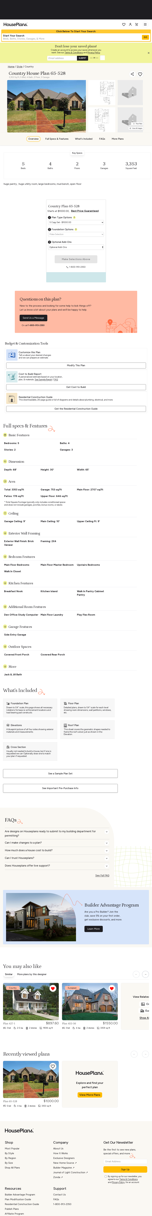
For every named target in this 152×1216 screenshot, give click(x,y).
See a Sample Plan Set (60, 773)
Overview (33, 138)
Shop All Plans (12, 1167)
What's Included (83, 138)
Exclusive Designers (64, 1158)
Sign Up (125, 1169)
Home (11, 66)
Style (19, 66)
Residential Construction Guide (22, 1204)
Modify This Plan (76, 365)
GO (145, 37)
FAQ (56, 379)
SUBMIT (82, 58)
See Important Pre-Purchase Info (60, 788)
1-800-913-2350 (36, 325)
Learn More (93, 928)
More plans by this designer (32, 974)
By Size (9, 1162)
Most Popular (12, 1148)
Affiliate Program (14, 1213)
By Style (9, 1153)
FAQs (102, 138)
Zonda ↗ (58, 1177)
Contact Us (59, 1194)
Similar (9, 974)
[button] (149, 53)
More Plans (118, 138)
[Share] (132, 74)
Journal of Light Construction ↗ (70, 1172)
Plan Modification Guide (18, 1199)
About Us (58, 1148)
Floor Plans (137, 124)
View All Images (136, 128)
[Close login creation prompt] (150, 53)
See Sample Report (43, 379)
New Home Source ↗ (65, 1162)
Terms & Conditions (74, 52)
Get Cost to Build (76, 387)
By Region (10, 1158)
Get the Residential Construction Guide (76, 408)
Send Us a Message (33, 317)
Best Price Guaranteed (85, 210)
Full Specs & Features (57, 138)
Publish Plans (12, 1209)
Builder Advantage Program (20, 1194)
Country (29, 66)
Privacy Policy (93, 52)
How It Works (60, 1153)
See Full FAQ (102, 875)
